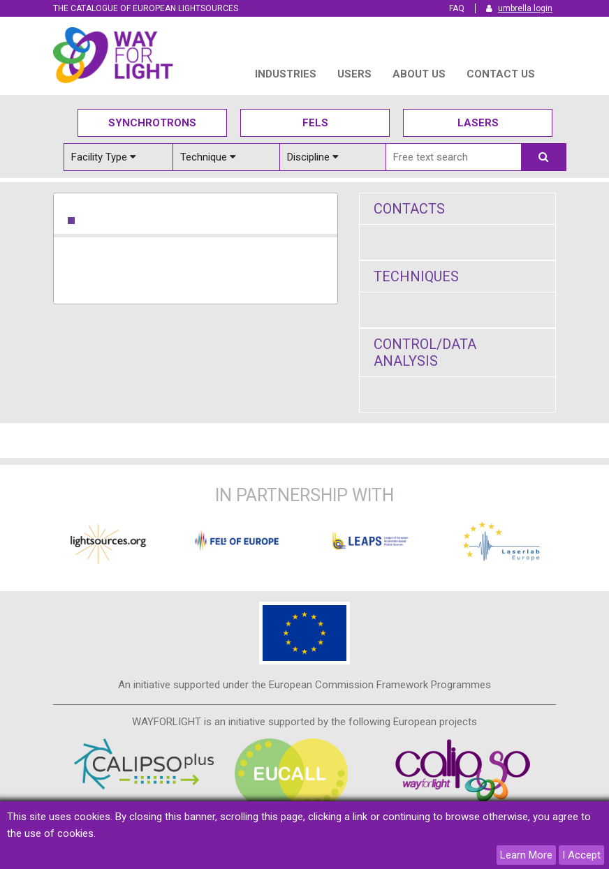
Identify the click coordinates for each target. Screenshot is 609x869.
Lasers (478, 123)
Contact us (501, 74)
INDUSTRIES (285, 74)
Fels (315, 123)
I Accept (581, 855)
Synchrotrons (152, 123)
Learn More (526, 855)
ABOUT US (419, 74)
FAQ (456, 8)
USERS (354, 74)
